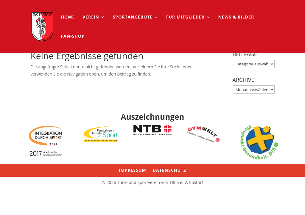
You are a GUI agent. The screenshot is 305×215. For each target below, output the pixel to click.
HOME (68, 17)
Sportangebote (133, 17)
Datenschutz (169, 170)
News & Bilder (236, 17)
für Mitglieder (185, 17)
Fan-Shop (73, 36)
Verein (91, 17)
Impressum (132, 170)
